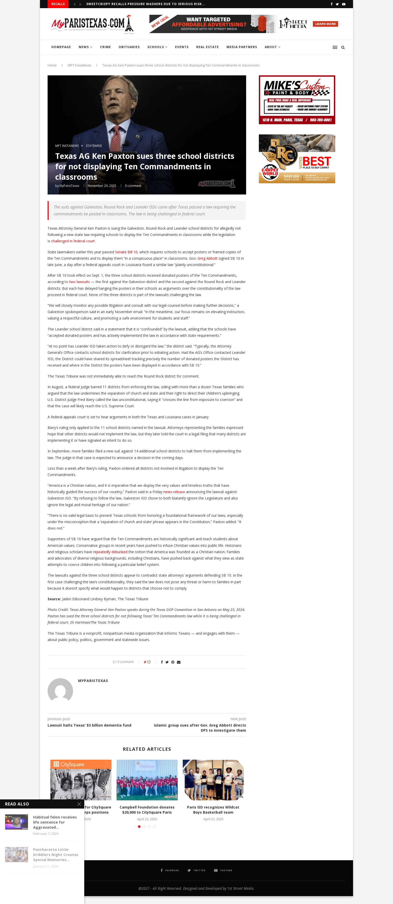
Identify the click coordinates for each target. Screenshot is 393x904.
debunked (119, 551)
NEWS (84, 47)
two (72, 281)
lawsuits (83, 281)
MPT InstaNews (79, 65)
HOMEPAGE (61, 47)
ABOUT (271, 47)
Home (52, 65)
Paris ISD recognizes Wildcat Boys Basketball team (213, 810)
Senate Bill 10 (126, 251)
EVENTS (182, 47)
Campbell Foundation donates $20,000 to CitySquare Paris (147, 810)
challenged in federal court (73, 241)
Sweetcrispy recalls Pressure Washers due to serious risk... (146, 4)
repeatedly (101, 551)
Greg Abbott (208, 258)
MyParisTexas (69, 186)
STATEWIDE (94, 146)
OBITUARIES (129, 47)
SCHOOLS (155, 47)
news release (174, 491)
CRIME (105, 47)
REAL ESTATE (207, 47)
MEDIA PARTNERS (242, 47)
